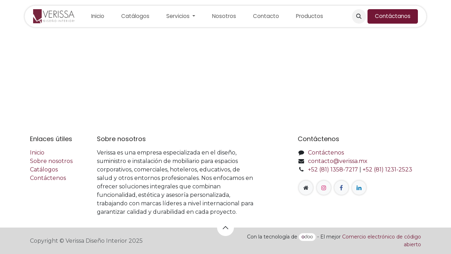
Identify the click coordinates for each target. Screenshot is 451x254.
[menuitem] (98, 16)
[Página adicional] (306, 188)
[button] (359, 16)
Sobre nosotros (51, 161)
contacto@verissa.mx (337, 161)
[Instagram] (324, 188)
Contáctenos (48, 178)
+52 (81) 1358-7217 (333, 169)
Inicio (37, 152)
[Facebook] (341, 188)
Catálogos (44, 169)
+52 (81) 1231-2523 (387, 169)
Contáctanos (392, 16)
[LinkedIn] (359, 188)
